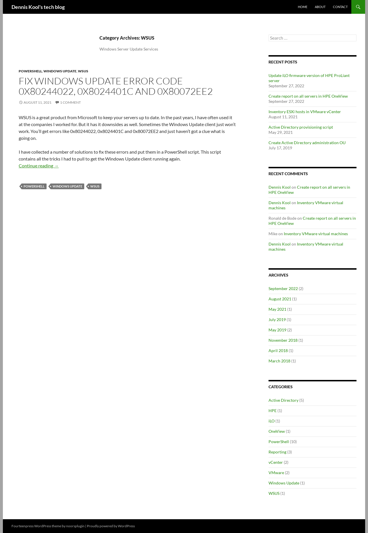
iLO (272, 420)
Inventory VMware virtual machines (316, 233)
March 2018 (279, 360)
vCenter (276, 462)
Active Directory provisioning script (301, 127)
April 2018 (278, 350)
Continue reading (39, 165)
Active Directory (283, 400)
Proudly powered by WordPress (111, 526)
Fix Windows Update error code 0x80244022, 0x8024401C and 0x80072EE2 (116, 86)
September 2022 (283, 288)
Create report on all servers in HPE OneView (308, 96)
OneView (277, 431)
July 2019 (277, 319)
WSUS (83, 71)
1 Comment (70, 102)
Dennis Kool (280, 187)
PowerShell (30, 71)
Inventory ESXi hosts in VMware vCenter (305, 111)
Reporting (277, 451)
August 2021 (280, 298)
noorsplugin (75, 526)
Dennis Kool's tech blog (38, 7)
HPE (273, 410)
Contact (340, 7)
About (320, 7)
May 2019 (277, 329)
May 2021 (277, 309)
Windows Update (59, 71)
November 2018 (283, 340)
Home (302, 7)
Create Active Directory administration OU (307, 142)
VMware (276, 472)
